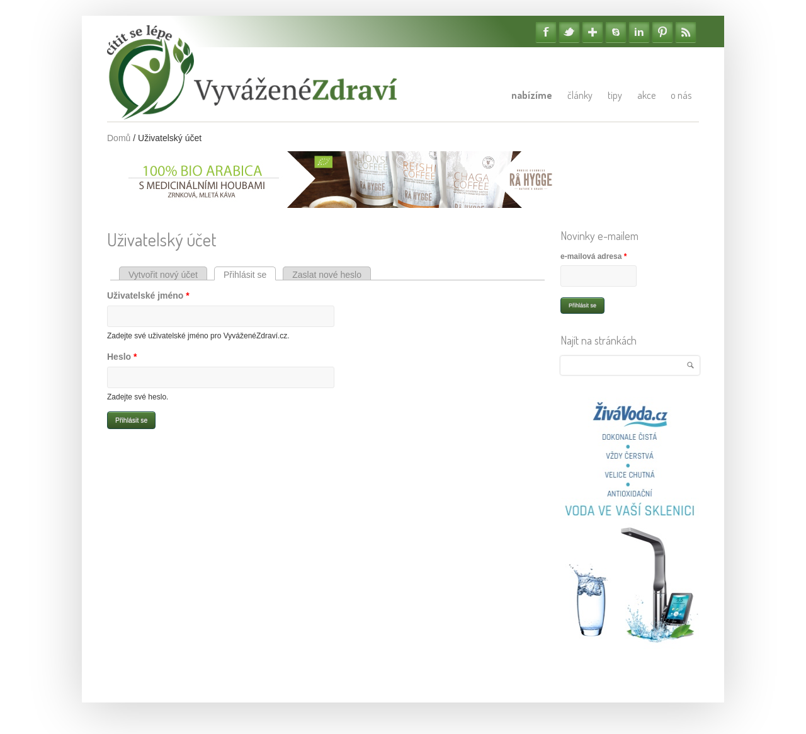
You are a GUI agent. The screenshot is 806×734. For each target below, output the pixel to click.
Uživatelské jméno (148, 295)
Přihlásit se (250, 275)
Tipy (615, 95)
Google (592, 32)
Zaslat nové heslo (326, 275)
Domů (118, 138)
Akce (646, 95)
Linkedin (639, 32)
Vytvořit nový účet (163, 275)
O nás (681, 95)
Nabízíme (531, 95)
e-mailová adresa (593, 256)
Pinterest (662, 32)
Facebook (546, 32)
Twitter (569, 32)
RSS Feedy (686, 32)
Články (580, 95)
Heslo (122, 357)
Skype (616, 32)
